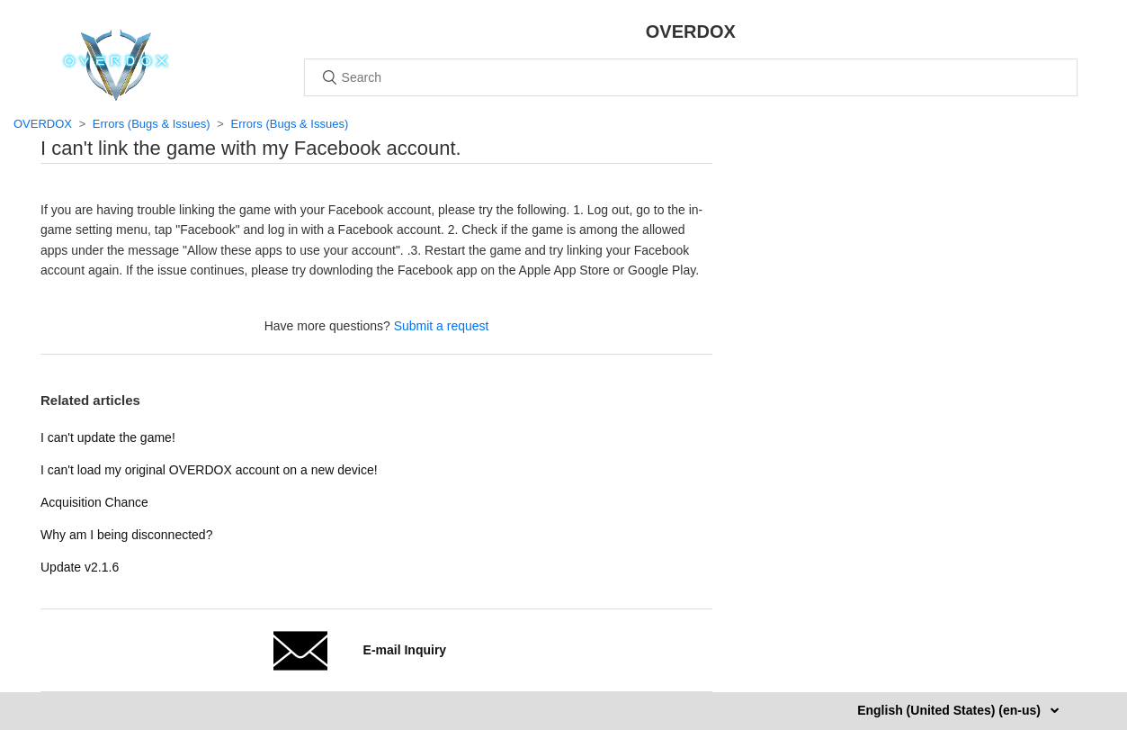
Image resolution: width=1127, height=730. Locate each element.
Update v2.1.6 (79, 567)
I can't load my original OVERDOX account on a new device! (209, 470)
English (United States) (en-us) (950, 710)
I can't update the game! (107, 437)
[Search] (691, 77)
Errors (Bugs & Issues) (151, 124)
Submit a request (441, 326)
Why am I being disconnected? (126, 534)
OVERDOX (42, 124)
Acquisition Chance (94, 502)
